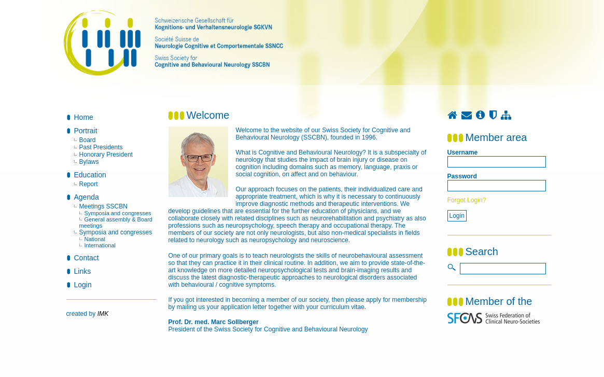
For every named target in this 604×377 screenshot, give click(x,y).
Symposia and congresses (118, 213)
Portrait (85, 131)
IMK (103, 313)
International (100, 245)
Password (462, 176)
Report (88, 184)
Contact (86, 258)
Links (82, 271)
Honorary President (106, 154)
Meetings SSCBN (103, 206)
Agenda (86, 197)
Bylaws (89, 161)
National (95, 239)
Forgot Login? (466, 200)
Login (83, 285)
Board (87, 140)
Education (90, 175)
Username (462, 152)
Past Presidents (101, 147)
